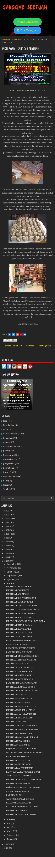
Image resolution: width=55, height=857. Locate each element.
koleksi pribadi (10, 434)
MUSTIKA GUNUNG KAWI (18, 764)
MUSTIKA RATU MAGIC (17, 594)
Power (6, 472)
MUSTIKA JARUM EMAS (18, 702)
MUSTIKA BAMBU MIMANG (19, 679)
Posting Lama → (46, 346)
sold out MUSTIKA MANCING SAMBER (24, 752)
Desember (12, 564)
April (9, 827)
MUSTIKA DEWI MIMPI (17, 590)
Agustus (11, 579)
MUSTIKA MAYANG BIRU (18, 741)
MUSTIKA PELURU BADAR (19, 633)
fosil (5, 421)
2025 (7, 515)
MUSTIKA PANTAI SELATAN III (20, 613)
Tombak (7, 489)
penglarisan (9, 464)
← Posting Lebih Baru (11, 346)
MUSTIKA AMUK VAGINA (18, 783)
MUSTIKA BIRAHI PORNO (18, 617)
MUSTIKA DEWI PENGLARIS (19, 602)
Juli (9, 583)
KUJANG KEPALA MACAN (18, 803)
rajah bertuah (9, 476)
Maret (10, 831)
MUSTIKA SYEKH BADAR (18, 745)
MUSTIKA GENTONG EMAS (19, 637)
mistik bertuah (10, 446)
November (12, 568)
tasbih (6, 485)
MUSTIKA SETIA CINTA (17, 694)
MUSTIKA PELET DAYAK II (19, 629)
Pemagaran (8, 455)
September (12, 576)
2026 (7, 511)
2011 (6, 848)
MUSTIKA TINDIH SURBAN (19, 586)
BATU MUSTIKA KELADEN (19, 652)
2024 (7, 519)
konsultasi (17, 40)
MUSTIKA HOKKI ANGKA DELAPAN (23, 691)
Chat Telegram (27, 30)
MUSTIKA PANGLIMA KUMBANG (22, 737)
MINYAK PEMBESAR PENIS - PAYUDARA (25, 621)
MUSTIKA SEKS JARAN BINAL (20, 710)
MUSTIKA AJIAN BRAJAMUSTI (21, 714)
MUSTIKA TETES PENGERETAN (21, 660)
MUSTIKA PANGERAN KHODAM (21, 606)
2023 (7, 522)
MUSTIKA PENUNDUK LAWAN (21, 814)
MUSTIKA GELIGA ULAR (17, 664)
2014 (6, 557)
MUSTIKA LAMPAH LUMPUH (20, 768)
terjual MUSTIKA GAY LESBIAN (21, 749)
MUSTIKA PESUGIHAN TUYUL (21, 706)
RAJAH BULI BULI (14, 795)
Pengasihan (8, 459)
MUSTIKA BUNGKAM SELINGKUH (22, 656)
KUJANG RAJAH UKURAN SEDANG (23, 807)
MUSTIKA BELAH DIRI (17, 810)
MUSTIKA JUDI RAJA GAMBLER (21, 725)
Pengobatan (8, 468)
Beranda (6, 40)
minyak (6, 442)
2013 (6, 561)
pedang (6, 451)
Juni (9, 820)
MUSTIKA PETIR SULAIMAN (19, 625)
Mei (9, 823)
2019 (6, 538)
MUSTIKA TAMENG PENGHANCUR (23, 609)
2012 (6, 844)
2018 (6, 542)
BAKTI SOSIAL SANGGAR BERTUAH (20, 48)
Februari (11, 835)
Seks (5, 481)
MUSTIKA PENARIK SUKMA (19, 718)
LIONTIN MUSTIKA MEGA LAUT (21, 640)
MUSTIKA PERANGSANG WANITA (22, 729)
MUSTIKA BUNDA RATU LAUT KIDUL (24, 779)
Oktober (11, 572)
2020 (7, 534)
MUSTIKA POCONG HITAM (19, 733)
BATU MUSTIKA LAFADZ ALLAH (21, 683)
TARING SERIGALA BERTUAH (20, 799)
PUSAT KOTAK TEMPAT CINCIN (21, 648)
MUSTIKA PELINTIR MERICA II (21, 598)
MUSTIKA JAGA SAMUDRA (19, 671)
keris (5, 429)
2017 (6, 546)
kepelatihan (8, 425)
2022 (7, 526)
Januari (10, 839)
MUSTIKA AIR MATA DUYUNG (20, 687)
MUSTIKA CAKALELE (16, 722)
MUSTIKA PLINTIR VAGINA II (20, 675)
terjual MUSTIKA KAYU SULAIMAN (23, 787)
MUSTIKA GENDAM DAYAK (19, 698)
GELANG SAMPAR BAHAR (18, 791)
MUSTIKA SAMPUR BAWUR (19, 667)
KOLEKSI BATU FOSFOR (17, 756)
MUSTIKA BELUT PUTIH (18, 760)
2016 (6, 549)
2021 (6, 530)
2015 (6, 553)
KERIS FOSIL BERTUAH (17, 644)
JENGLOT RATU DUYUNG (18, 776)
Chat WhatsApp (27, 21)
